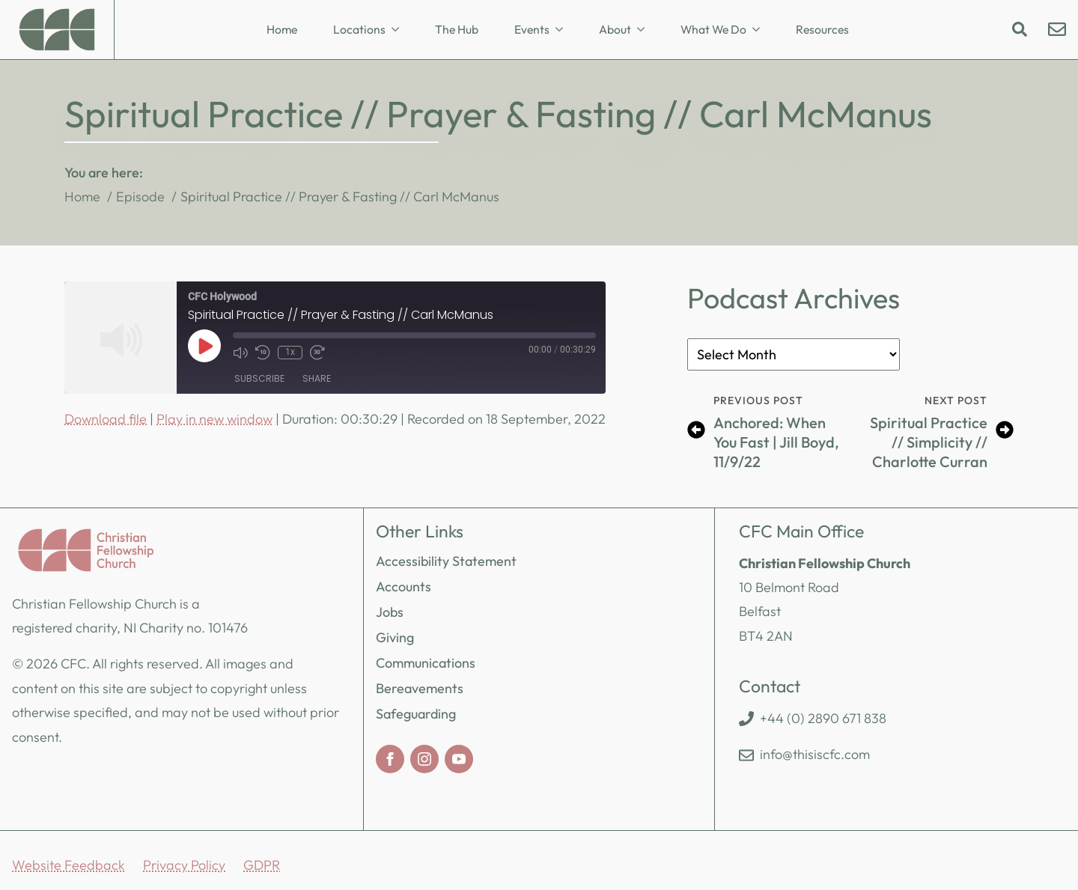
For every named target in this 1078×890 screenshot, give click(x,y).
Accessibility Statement (446, 561)
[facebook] (390, 759)
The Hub (456, 29)
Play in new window (214, 418)
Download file (105, 418)
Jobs (390, 612)
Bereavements (419, 688)
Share (316, 378)
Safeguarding (416, 713)
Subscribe (259, 378)
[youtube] (459, 759)
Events (531, 29)
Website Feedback (68, 865)
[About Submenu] (645, 30)
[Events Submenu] (563, 30)
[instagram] (424, 759)
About (615, 29)
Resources (822, 29)
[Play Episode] (204, 345)
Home (282, 29)
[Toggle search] (1019, 29)
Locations (359, 29)
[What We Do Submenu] (760, 30)
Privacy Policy (184, 865)
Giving (395, 637)
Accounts (403, 586)
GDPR (261, 865)
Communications (425, 662)
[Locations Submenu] (400, 30)
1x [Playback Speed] (290, 352)
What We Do (713, 29)
